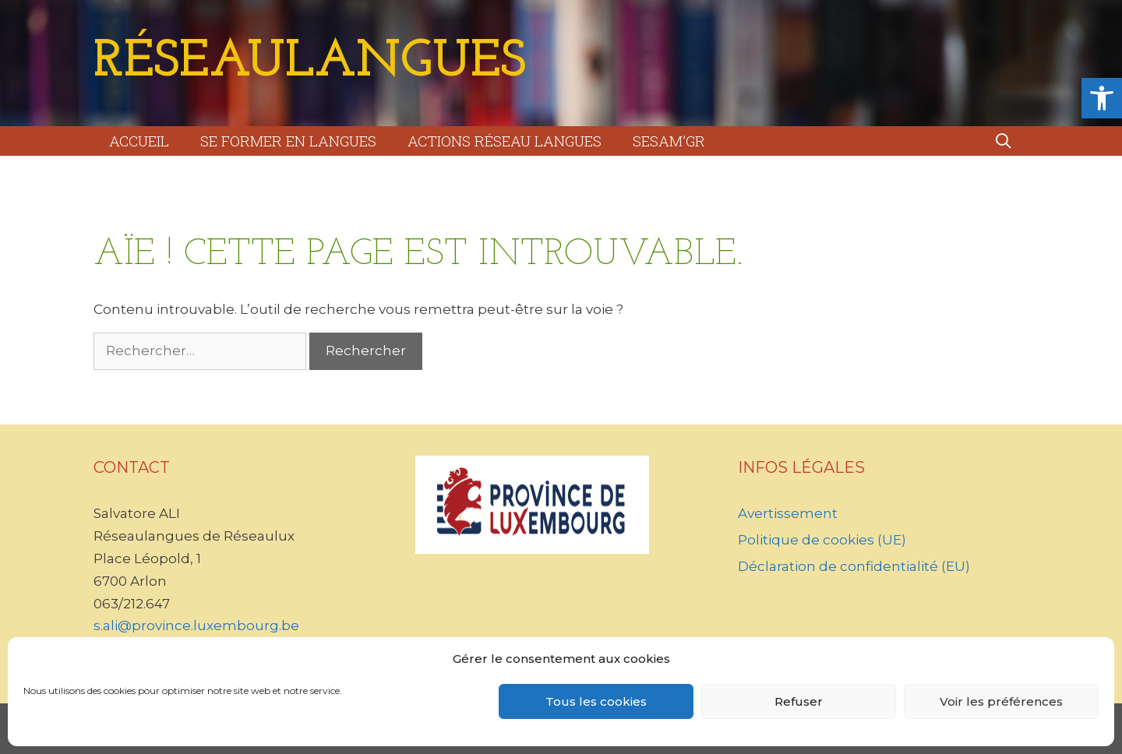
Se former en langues (288, 140)
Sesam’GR (669, 140)
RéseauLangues (310, 62)
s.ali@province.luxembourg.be (196, 625)
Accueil (139, 140)
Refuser (798, 701)
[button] (1101, 98)
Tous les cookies (596, 701)
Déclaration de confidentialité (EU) (854, 566)
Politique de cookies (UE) (822, 540)
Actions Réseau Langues (505, 140)
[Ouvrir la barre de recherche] (1003, 141)
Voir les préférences (1001, 701)
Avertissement (788, 513)
